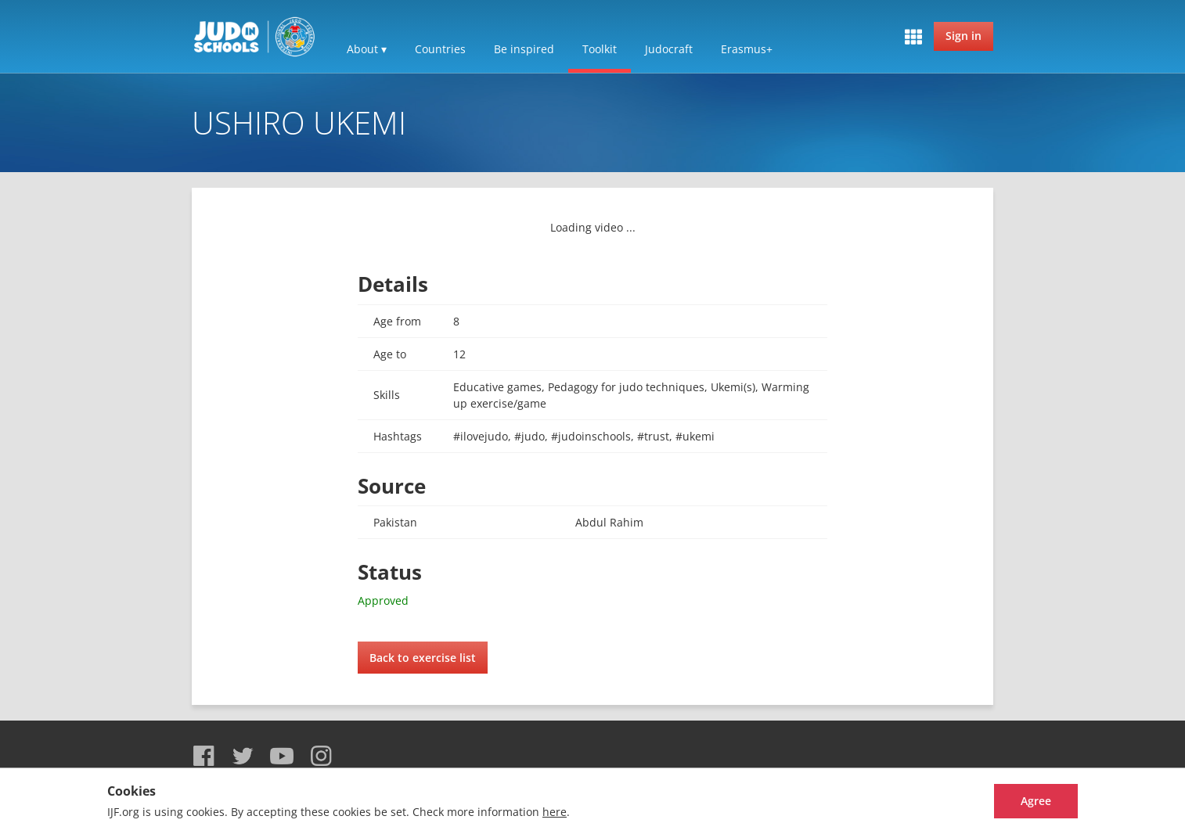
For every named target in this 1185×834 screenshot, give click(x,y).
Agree (1019, 800)
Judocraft (669, 48)
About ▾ (367, 48)
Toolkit (599, 48)
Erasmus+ (747, 48)
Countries (440, 48)
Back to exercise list (422, 657)
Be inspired (524, 48)
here (554, 811)
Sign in (963, 35)
